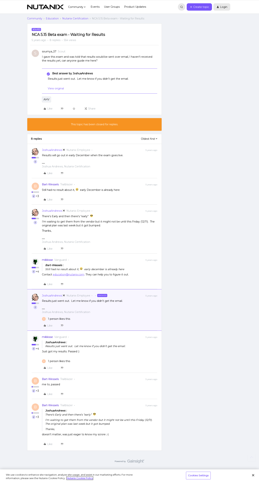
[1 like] (56, 319)
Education (52, 18)
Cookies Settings (198, 475)
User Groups (112, 6)
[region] (129, 475)
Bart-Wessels (50, 184)
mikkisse (47, 260)
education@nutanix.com (68, 274)
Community (34, 18)
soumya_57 (49, 51)
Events (95, 6)
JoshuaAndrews (52, 150)
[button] (199, 7)
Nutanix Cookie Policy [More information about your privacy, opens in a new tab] (80, 478)
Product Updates (135, 6)
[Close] (253, 475)
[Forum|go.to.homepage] (45, 7)
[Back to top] (251, 457)
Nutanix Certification (75, 18)
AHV (46, 99)
